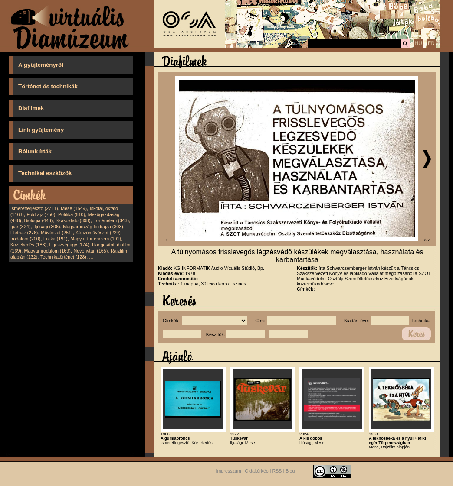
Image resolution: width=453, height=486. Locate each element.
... (91, 256)
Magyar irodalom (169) (47, 250)
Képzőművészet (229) (98, 232)
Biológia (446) (38, 220)
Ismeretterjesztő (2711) (34, 208)
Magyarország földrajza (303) (93, 226)
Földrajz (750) (40, 214)
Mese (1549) (74, 208)
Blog (290, 471)
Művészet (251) (56, 232)
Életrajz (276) (24, 232)
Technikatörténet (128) (63, 256)
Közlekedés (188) (28, 244)
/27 (427, 240)
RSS (277, 471)
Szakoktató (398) (73, 220)
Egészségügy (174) (69, 244)
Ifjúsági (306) (46, 226)
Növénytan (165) (90, 250)
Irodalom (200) (25, 238)
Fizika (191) (55, 238)
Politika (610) (71, 214)
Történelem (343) (111, 220)
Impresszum (228, 471)
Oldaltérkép (257, 471)
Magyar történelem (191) (95, 238)
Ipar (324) (20, 226)
